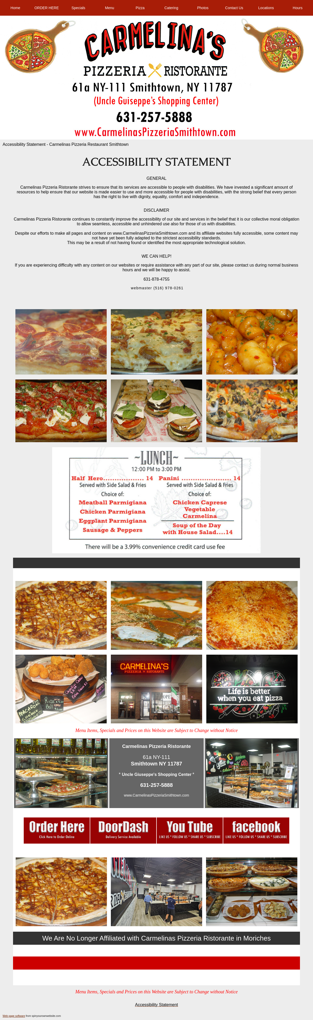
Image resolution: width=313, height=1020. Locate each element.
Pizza (140, 8)
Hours (297, 8)
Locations (266, 8)
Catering (171, 8)
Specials (78, 8)
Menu (109, 8)
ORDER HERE (46, 8)
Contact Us (234, 8)
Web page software (14, 1016)
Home (15, 8)
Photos (203, 8)
